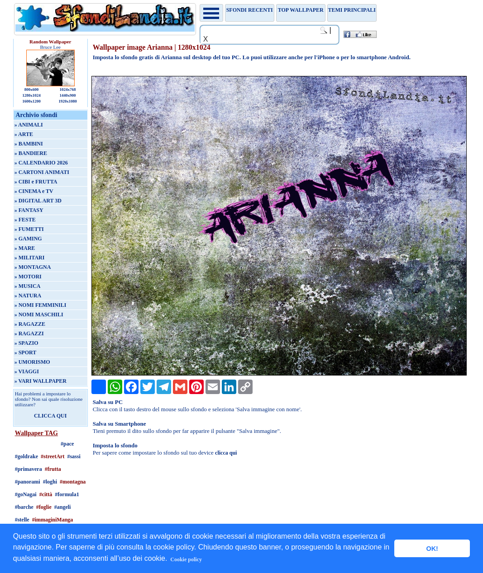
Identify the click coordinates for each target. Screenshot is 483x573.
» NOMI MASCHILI (38, 314)
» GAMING (28, 238)
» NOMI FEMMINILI (40, 305)
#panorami (27, 482)
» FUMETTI (29, 229)
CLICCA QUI (50, 416)
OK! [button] (432, 548)
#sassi (73, 456)
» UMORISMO (32, 362)
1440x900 (67, 95)
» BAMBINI (28, 144)
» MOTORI (28, 276)
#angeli (62, 507)
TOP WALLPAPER (301, 10)
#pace (67, 444)
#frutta (53, 469)
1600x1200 (31, 101)
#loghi (50, 482)
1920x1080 (67, 101)
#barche (24, 507)
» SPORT (25, 352)
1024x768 (67, 89)
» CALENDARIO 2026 (41, 163)
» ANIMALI (28, 125)
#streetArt (52, 456)
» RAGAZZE (29, 324)
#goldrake (26, 456)
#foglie (44, 507)
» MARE (24, 248)
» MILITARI (29, 257)
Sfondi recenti (249, 10)
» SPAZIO (26, 343)
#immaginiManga (52, 520)
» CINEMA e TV (33, 191)
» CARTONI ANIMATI (41, 172)
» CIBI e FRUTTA (35, 181)
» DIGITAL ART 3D (38, 200)
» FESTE (25, 219)
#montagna (73, 482)
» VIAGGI (26, 371)
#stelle (22, 520)
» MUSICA (27, 286)
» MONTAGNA (32, 267)
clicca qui (226, 453)
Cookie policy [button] (186, 559)
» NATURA (27, 295)
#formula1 (67, 494)
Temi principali (351, 10)
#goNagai (26, 494)
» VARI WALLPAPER (40, 381)
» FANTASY (28, 210)
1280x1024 (31, 95)
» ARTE (23, 134)
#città (46, 494)
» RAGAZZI (29, 333)
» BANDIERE (30, 153)
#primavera (28, 469)
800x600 (31, 89)
